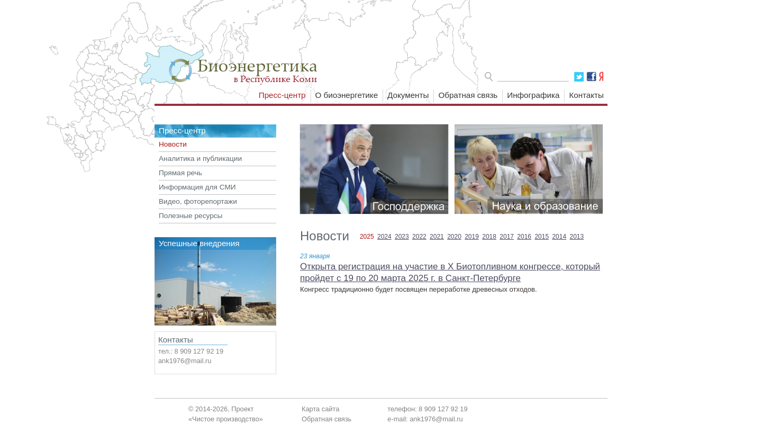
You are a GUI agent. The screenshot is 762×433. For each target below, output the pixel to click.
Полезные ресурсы (190, 216)
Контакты (586, 95)
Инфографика (533, 95)
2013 (576, 236)
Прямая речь (180, 173)
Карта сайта (320, 409)
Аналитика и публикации (200, 159)
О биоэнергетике (346, 95)
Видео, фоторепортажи (198, 201)
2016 (524, 236)
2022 (419, 236)
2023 (402, 236)
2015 (541, 236)
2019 (472, 236)
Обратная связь (467, 95)
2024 (384, 236)
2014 (559, 236)
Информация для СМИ (197, 187)
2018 (489, 236)
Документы (408, 95)
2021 (437, 236)
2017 (507, 236)
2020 (454, 236)
